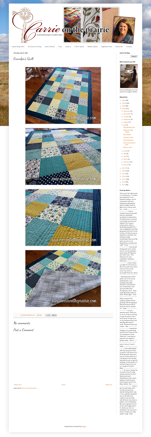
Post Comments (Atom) (29, 388)
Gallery (68, 47)
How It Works (50, 47)
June (125, 151)
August (126, 122)
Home (63, 385)
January (126, 165)
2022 (124, 109)
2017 (124, 179)
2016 (124, 182)
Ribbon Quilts (93, 47)
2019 (124, 174)
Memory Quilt (127, 147)
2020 (124, 171)
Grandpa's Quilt (128, 137)
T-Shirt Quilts (79, 47)
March (126, 159)
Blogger (84, 426)
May (125, 153)
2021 (124, 168)
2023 (124, 106)
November (127, 114)
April (125, 156)
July (125, 125)
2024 (124, 103)
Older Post (108, 385)
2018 (124, 176)
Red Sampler (127, 134)
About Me (119, 47)
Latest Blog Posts (18, 47)
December (127, 111)
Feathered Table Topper (128, 131)
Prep (60, 47)
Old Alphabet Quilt (129, 127)
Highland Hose (106, 47)
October (126, 117)
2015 (124, 185)
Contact (129, 47)
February (127, 162)
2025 (124, 100)
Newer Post (17, 385)
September (127, 119)
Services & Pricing (34, 47)
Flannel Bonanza (128, 140)
